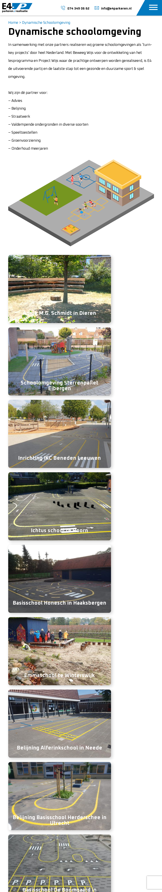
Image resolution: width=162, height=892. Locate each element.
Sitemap (93, 880)
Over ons (91, 796)
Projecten (92, 812)
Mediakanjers (93, 885)
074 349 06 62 (84, 670)
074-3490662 (19, 820)
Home (13, 23)
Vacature (91, 804)
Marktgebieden (96, 820)
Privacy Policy (74, 880)
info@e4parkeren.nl (24, 828)
